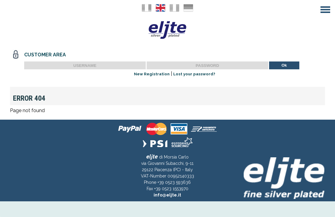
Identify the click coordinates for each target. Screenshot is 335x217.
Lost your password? (194, 74)
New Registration (152, 74)
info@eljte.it (167, 195)
